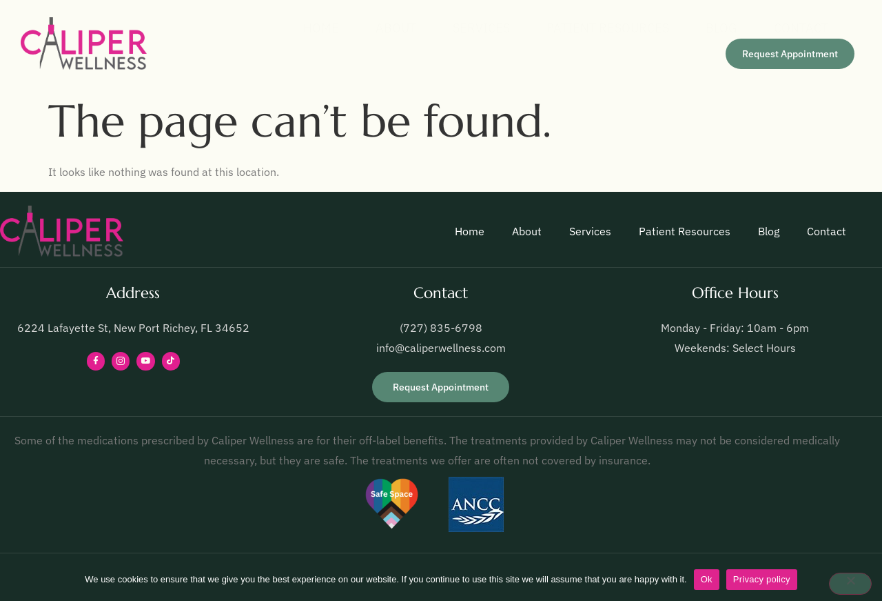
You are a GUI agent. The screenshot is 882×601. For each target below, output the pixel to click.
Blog (712, 28)
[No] (850, 584)
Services (462, 28)
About (371, 28)
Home (292, 28)
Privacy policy (761, 579)
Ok (706, 579)
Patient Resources (593, 28)
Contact (796, 28)
